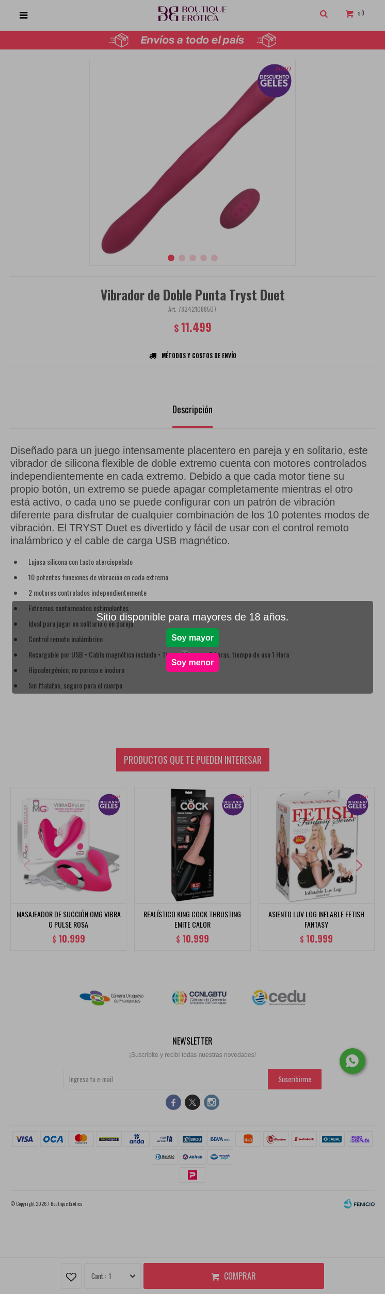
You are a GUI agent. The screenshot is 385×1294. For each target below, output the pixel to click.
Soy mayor (192, 637)
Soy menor (192, 662)
